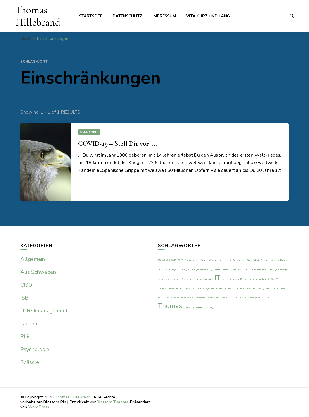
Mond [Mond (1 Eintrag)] (268, 288)
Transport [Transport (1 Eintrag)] (188, 307)
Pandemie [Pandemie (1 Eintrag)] (199, 297)
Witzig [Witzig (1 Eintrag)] (209, 307)
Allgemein (89, 132)
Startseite (90, 16)
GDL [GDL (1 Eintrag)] (270, 269)
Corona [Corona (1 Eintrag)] (264, 260)
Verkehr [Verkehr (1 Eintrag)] (199, 307)
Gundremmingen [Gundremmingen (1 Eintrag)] (191, 279)
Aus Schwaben (38, 272)
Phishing (30, 336)
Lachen (28, 323)
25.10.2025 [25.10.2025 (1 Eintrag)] (164, 260)
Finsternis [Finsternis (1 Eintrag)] (235, 269)
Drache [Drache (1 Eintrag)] (284, 260)
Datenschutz (127, 16)
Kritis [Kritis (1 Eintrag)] (228, 288)
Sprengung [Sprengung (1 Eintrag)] (254, 297)
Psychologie (34, 349)
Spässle (29, 362)
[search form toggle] (292, 16)
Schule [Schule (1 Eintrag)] (243, 297)
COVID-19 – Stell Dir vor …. (117, 143)
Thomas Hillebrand (37, 16)
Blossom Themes (112, 402)
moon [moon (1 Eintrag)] (276, 288)
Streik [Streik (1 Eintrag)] (265, 297)
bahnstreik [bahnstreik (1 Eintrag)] (225, 260)
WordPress (38, 407)
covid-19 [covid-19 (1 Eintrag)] (274, 260)
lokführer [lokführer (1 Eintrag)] (251, 288)
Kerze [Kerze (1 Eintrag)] (225, 279)
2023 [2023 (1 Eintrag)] (180, 260)
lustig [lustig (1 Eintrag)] (261, 288)
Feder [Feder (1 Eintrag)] (217, 269)
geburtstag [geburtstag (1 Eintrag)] (281, 269)
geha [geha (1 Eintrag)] (161, 279)
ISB (24, 297)
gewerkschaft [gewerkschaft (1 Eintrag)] (172, 279)
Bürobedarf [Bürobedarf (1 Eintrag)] (252, 260)
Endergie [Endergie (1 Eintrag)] (184, 269)
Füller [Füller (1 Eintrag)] (245, 269)
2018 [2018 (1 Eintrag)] (173, 260)
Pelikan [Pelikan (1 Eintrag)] (233, 297)
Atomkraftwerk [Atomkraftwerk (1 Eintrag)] (208, 260)
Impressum (164, 16)
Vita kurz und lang (208, 16)
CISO (26, 284)
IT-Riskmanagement (44, 310)
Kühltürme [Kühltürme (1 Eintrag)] (238, 288)
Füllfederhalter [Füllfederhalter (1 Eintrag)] (258, 269)
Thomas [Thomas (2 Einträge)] (170, 305)
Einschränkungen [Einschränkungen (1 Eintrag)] (168, 269)
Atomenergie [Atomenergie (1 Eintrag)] (192, 260)
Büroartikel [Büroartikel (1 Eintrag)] (238, 260)
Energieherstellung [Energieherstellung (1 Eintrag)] (201, 269)
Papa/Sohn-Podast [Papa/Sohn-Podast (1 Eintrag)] (217, 297)
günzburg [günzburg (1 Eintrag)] (207, 279)
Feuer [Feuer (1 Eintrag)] (224, 269)
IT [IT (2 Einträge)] (217, 277)
